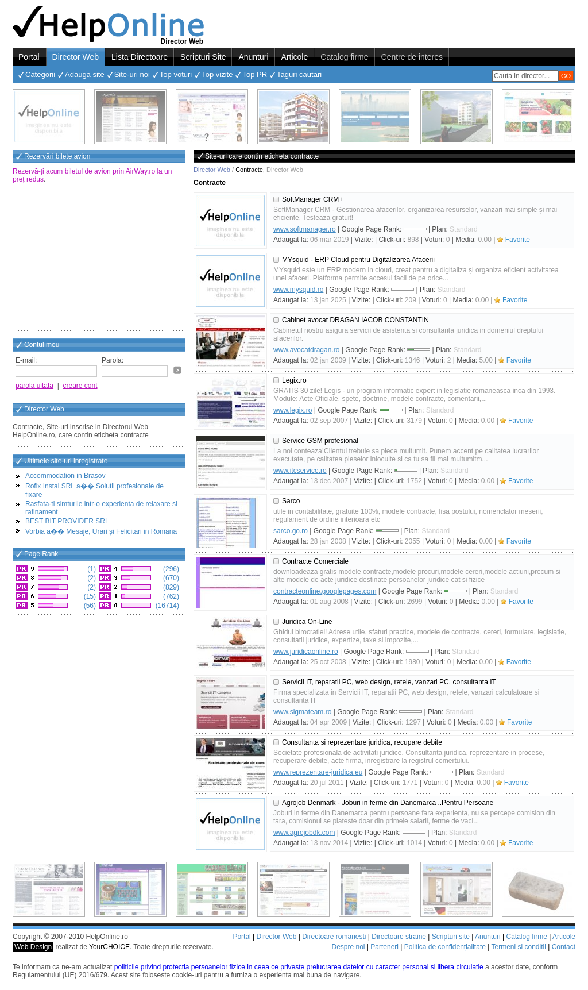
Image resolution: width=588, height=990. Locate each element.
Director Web (75, 56)
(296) (170, 569)
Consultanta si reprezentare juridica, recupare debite (362, 742)
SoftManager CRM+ (312, 199)
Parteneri (384, 947)
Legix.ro (294, 380)
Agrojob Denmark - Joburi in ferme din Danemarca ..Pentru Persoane (387, 803)
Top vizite (217, 74)
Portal (29, 56)
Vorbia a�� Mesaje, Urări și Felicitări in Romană (101, 531)
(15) (89, 596)
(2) (91, 578)
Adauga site (85, 74)
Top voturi (176, 74)
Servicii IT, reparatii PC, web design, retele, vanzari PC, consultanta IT (389, 682)
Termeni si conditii (518, 947)
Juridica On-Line (307, 622)
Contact (563, 947)
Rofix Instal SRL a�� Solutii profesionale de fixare (94, 490)
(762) (170, 596)
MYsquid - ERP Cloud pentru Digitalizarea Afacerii (358, 260)
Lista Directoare (139, 56)
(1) (91, 569)
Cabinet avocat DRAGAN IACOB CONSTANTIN (355, 320)
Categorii (40, 74)
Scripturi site (451, 937)
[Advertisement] (99, 258)
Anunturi (253, 56)
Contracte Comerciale (315, 561)
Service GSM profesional (320, 441)
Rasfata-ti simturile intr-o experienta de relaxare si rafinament (101, 508)
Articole (294, 56)
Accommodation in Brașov (65, 476)
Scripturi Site (203, 56)
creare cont (80, 386)
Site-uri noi (132, 74)
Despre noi (348, 947)
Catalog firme (344, 56)
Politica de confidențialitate (445, 947)
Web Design (33, 947)
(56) (89, 606)
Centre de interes (412, 56)
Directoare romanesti (334, 937)
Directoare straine (399, 937)
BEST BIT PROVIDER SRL (67, 521)
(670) (170, 578)
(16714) (166, 606)
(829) (170, 587)
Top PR (254, 74)
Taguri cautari (299, 74)
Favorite (517, 240)
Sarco (291, 501)
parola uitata (34, 386)
